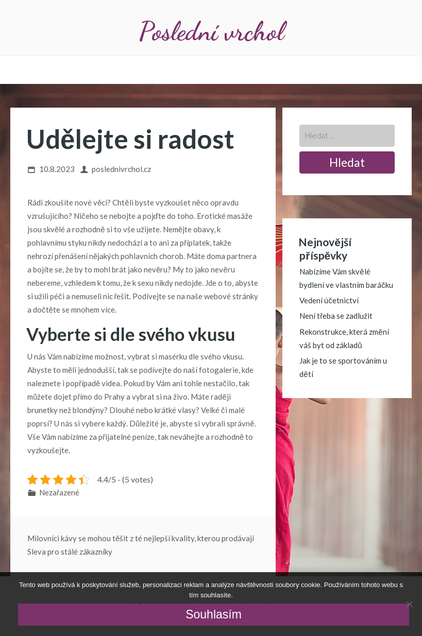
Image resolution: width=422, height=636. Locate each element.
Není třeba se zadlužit (336, 315)
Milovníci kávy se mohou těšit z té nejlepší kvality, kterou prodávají (140, 538)
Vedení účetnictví (329, 300)
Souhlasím (213, 614)
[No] (409, 604)
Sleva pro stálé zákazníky (69, 551)
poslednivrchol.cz (121, 169)
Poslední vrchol (211, 31)
